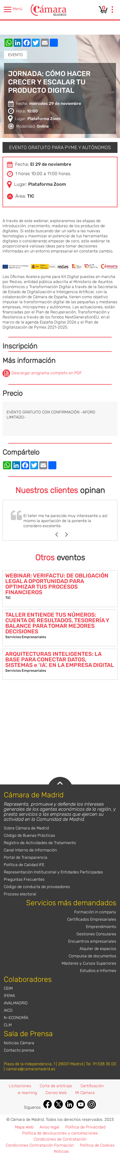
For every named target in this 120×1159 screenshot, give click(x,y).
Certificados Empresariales (91, 919)
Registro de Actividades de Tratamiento (40, 842)
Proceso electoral (20, 894)
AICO (8, 1010)
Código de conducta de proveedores (37, 886)
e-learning (27, 1092)
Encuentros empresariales (92, 941)
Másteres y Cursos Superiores (89, 963)
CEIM (8, 988)
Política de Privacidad (85, 1127)
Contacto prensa (19, 1050)
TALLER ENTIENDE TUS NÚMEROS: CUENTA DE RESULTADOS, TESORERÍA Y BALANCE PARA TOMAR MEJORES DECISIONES (57, 623)
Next (69, 534)
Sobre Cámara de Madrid (26, 828)
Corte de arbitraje (56, 1085)
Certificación (92, 1085)
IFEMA (9, 995)
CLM (8, 1025)
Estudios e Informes (98, 970)
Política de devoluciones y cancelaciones (60, 1133)
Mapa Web (24, 1127)
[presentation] (112, 10)
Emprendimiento (101, 926)
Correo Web (56, 1092)
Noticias (61, 1151)
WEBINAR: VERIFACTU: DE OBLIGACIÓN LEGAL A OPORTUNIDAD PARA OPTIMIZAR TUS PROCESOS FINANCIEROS (56, 584)
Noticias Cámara (19, 1042)
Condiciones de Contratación (60, 1139)
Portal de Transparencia (25, 857)
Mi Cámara (85, 1092)
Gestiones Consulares (96, 934)
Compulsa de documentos (92, 956)
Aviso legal (49, 1127)
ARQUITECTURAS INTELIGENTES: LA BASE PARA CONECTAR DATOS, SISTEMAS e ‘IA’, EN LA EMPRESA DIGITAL (59, 659)
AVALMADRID (16, 1003)
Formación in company (95, 912)
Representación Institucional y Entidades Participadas (53, 872)
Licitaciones (20, 1085)
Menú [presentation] (13, 9)
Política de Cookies (97, 1145)
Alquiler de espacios (97, 948)
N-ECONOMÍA (16, 1017)
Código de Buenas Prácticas (29, 835)
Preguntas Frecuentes (24, 879)
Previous (59, 534)
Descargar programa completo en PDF (46, 372)
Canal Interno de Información (30, 850)
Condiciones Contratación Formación (40, 1145)
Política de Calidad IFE (24, 864)
